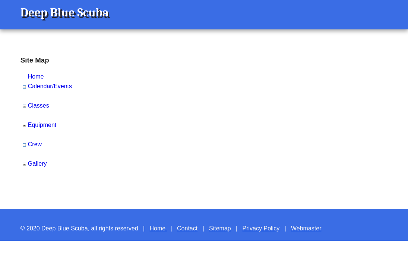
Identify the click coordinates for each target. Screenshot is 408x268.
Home (36, 76)
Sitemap (220, 228)
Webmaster (306, 228)
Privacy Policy (261, 228)
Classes (38, 105)
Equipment (42, 125)
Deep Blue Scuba (64, 12)
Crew (35, 144)
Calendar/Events (50, 86)
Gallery (37, 163)
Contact (187, 228)
